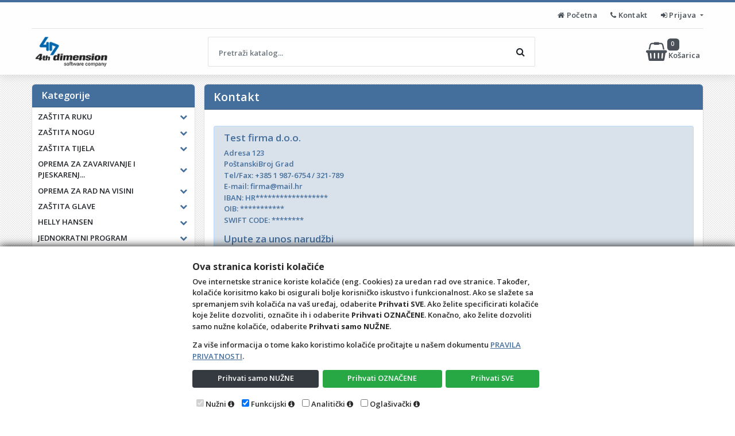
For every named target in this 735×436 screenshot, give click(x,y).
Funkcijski (269, 404)
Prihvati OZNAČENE (382, 378)
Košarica (674, 52)
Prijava (679, 15)
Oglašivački (391, 404)
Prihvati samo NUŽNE (255, 378)
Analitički (328, 404)
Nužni (216, 404)
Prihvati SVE (492, 378)
